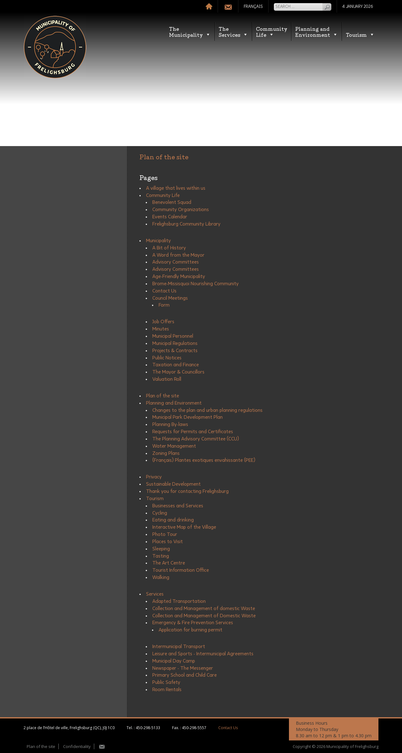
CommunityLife (271, 31)
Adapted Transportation (179, 601)
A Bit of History (169, 247)
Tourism (360, 34)
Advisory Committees (175, 262)
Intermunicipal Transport (178, 646)
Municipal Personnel (172, 336)
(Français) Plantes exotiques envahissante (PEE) (203, 460)
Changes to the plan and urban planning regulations (207, 410)
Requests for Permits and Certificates (192, 431)
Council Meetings (170, 298)
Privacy (154, 476)
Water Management (174, 446)
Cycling (159, 513)
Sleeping (161, 548)
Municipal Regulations (175, 343)
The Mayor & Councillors (178, 371)
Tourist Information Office (180, 570)
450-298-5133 (148, 727)
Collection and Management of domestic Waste (203, 608)
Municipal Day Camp (173, 660)
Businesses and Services (177, 505)
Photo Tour (164, 534)
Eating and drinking (173, 519)
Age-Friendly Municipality (178, 276)
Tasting (160, 556)
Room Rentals (167, 689)
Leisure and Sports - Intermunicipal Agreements (202, 653)
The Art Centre (168, 562)
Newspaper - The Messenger (182, 668)
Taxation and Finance (175, 364)
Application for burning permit (190, 629)
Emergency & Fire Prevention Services (192, 622)
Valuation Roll (166, 379)
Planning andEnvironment (316, 31)
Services (155, 594)
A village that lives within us (175, 188)
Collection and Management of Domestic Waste (204, 615)
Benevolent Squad (171, 202)
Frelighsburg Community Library (186, 223)
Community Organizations (180, 209)
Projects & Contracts (175, 350)
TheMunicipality (190, 31)
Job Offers (163, 321)
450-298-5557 (194, 727)
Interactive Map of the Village (184, 527)
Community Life (163, 195)
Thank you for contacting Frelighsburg (187, 491)
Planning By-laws (170, 424)
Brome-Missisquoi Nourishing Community (195, 283)
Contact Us (164, 290)
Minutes (160, 328)
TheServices (233, 31)
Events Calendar (169, 216)
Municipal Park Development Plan (187, 417)
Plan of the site (162, 395)
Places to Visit (167, 541)
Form (164, 305)
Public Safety (166, 682)
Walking (160, 577)
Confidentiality (77, 746)
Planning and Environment (174, 403)
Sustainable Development (173, 484)
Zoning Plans (166, 453)
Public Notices (167, 357)
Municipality (158, 240)
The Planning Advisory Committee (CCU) (195, 438)
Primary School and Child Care (184, 675)
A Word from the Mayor (178, 255)
